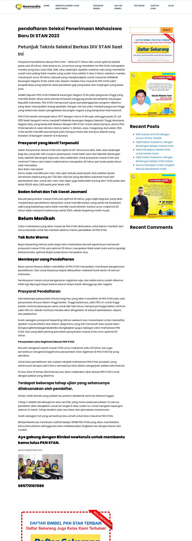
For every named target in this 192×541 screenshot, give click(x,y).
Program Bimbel (98, 7)
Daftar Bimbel (119, 7)
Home (47, 5)
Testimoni (139, 5)
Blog (171, 5)
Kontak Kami (155, 7)
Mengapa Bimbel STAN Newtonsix (67, 7)
